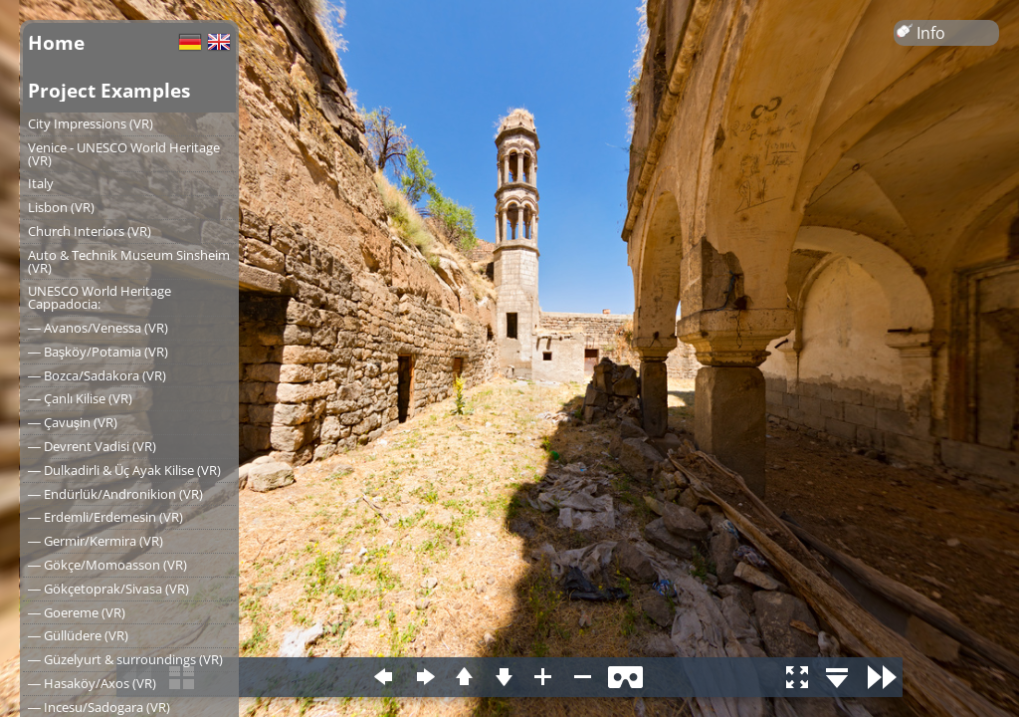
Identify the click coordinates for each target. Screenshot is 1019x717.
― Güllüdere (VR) (78, 635)
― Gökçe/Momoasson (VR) (107, 565)
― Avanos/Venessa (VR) (98, 328)
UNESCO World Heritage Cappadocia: (99, 297)
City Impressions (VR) (90, 123)
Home (56, 42)
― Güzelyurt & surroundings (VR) (125, 659)
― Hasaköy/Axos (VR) (92, 683)
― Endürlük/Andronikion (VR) (115, 494)
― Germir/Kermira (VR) (95, 541)
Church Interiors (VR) (89, 231)
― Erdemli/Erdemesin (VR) (105, 517)
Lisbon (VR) (61, 207)
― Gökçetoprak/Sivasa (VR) (108, 589)
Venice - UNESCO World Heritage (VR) (124, 153)
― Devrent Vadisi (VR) (92, 446)
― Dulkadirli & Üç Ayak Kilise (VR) (124, 470)
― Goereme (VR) (76, 612)
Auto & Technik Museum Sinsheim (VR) (129, 261)
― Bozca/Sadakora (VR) (97, 375)
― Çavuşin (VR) (72, 422)
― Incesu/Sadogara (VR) (99, 707)
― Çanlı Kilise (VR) (80, 398)
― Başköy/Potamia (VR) (98, 351)
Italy (41, 183)
